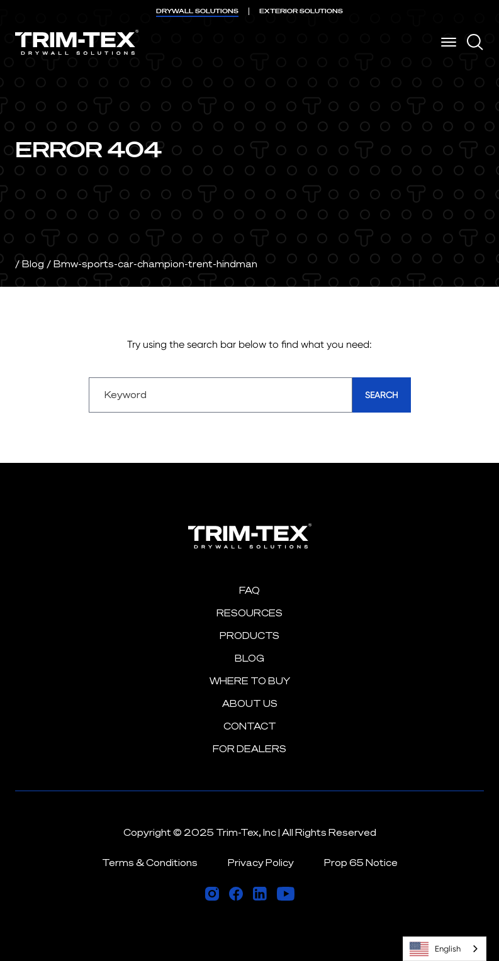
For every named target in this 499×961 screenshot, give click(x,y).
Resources (249, 613)
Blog (33, 263)
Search (381, 395)
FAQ (249, 590)
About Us (250, 703)
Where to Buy (250, 680)
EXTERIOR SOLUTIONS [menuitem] (301, 11)
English (435, 949)
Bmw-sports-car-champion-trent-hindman (155, 263)
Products (249, 635)
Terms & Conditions (150, 862)
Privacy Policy (261, 862)
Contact (249, 726)
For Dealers (249, 748)
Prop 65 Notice (361, 862)
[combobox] (444, 948)
